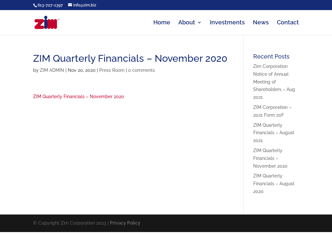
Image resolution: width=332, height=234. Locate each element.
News (261, 23)
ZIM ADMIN (52, 70)
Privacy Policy (125, 223)
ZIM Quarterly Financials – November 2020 (78, 96)
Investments (227, 23)
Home (161, 23)
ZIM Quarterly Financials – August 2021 (273, 133)
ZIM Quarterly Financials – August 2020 (273, 183)
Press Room (111, 70)
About (186, 23)
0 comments (141, 70)
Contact (288, 23)
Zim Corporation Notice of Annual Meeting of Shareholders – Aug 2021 (274, 82)
